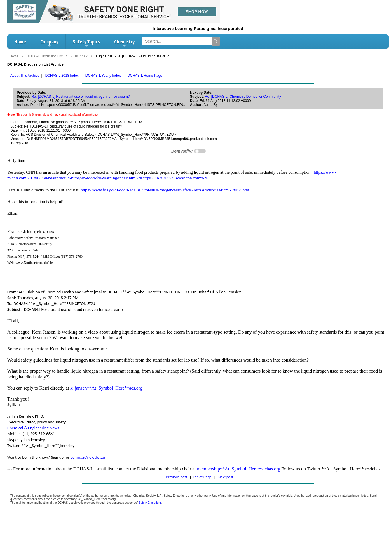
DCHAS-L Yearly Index (103, 76)
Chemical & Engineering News (33, 427)
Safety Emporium (150, 502)
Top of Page (202, 477)
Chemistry (124, 43)
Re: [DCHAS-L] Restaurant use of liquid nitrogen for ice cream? (81, 97)
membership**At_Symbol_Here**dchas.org (238, 468)
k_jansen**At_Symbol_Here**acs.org (106, 388)
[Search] (216, 41)
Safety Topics (86, 43)
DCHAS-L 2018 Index (62, 76)
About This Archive (24, 76)
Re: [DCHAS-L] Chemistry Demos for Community (243, 97)
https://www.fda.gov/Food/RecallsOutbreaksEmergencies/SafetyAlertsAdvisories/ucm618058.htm (165, 190)
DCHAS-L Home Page (145, 76)
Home (20, 41)
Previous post (176, 477)
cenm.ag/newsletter (88, 457)
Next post (225, 477)
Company (49, 43)
